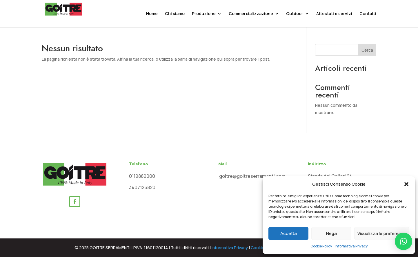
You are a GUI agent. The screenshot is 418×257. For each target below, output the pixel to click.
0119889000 (142, 176)
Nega (331, 233)
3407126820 (142, 187)
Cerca (367, 50)
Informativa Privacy (351, 246)
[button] (406, 184)
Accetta (288, 233)
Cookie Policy (321, 246)
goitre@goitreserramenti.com (252, 176)
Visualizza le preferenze (381, 233)
